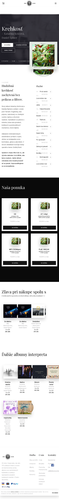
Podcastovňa (43, 469)
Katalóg (31, 471)
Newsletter (51, 460)
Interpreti (32, 463)
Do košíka (7, 45)
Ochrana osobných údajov (42, 481)
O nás (40, 460)
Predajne (50, 463)
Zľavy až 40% (33, 460)
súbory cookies (15, 491)
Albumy (31, 467)
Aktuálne (41, 463)
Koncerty (32, 474)
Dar (49, 467)
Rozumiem (55, 492)
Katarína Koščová (21, 45)
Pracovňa (42, 467)
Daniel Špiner (8, 50)
